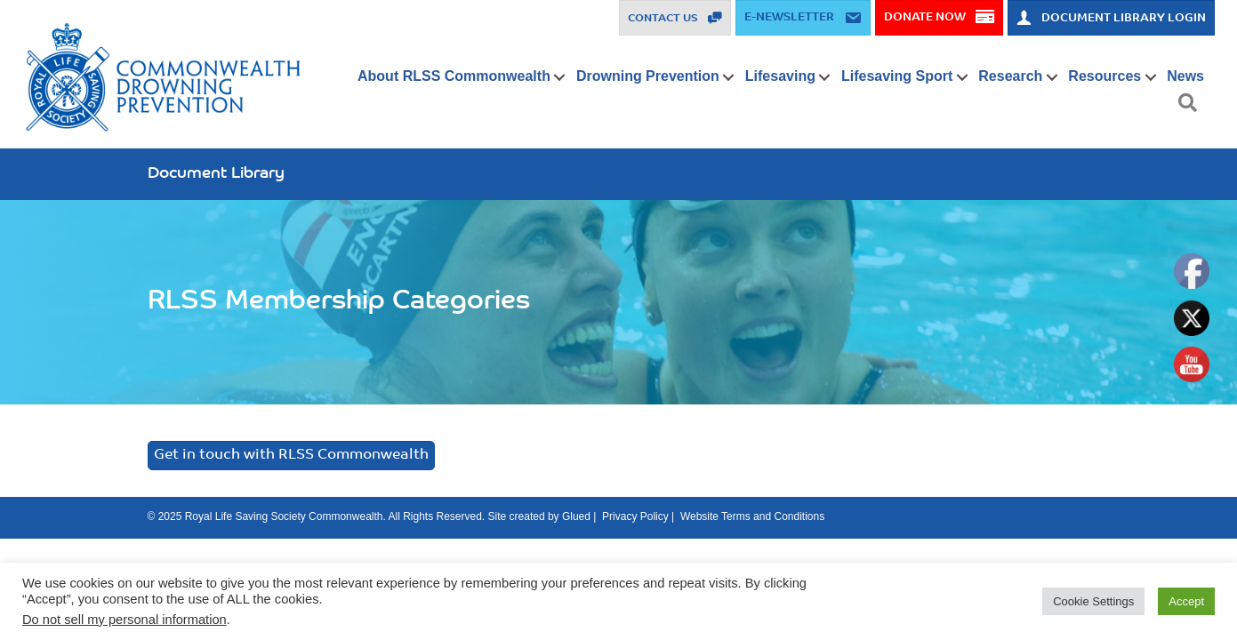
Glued (576, 516)
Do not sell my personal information (124, 619)
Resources (1104, 76)
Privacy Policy (635, 516)
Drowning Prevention (647, 76)
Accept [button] (1186, 601)
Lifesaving (780, 76)
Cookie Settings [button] (1093, 601)
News (1185, 76)
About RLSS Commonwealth (453, 76)
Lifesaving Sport (896, 76)
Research (1010, 76)
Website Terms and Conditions (752, 516)
